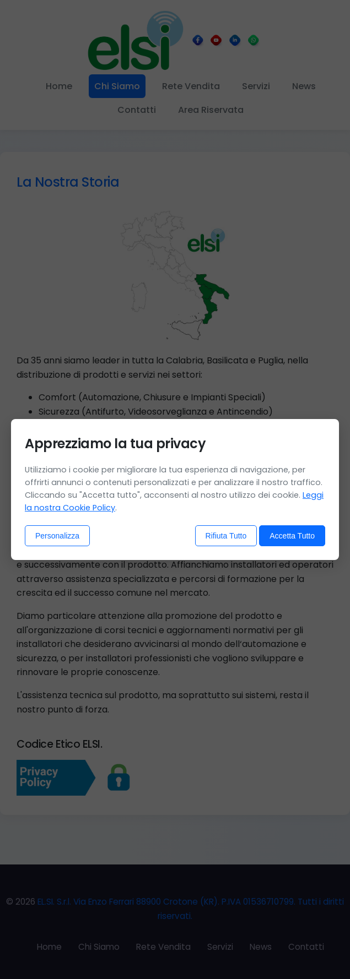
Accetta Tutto (292, 535)
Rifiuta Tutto (226, 535)
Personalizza (57, 535)
